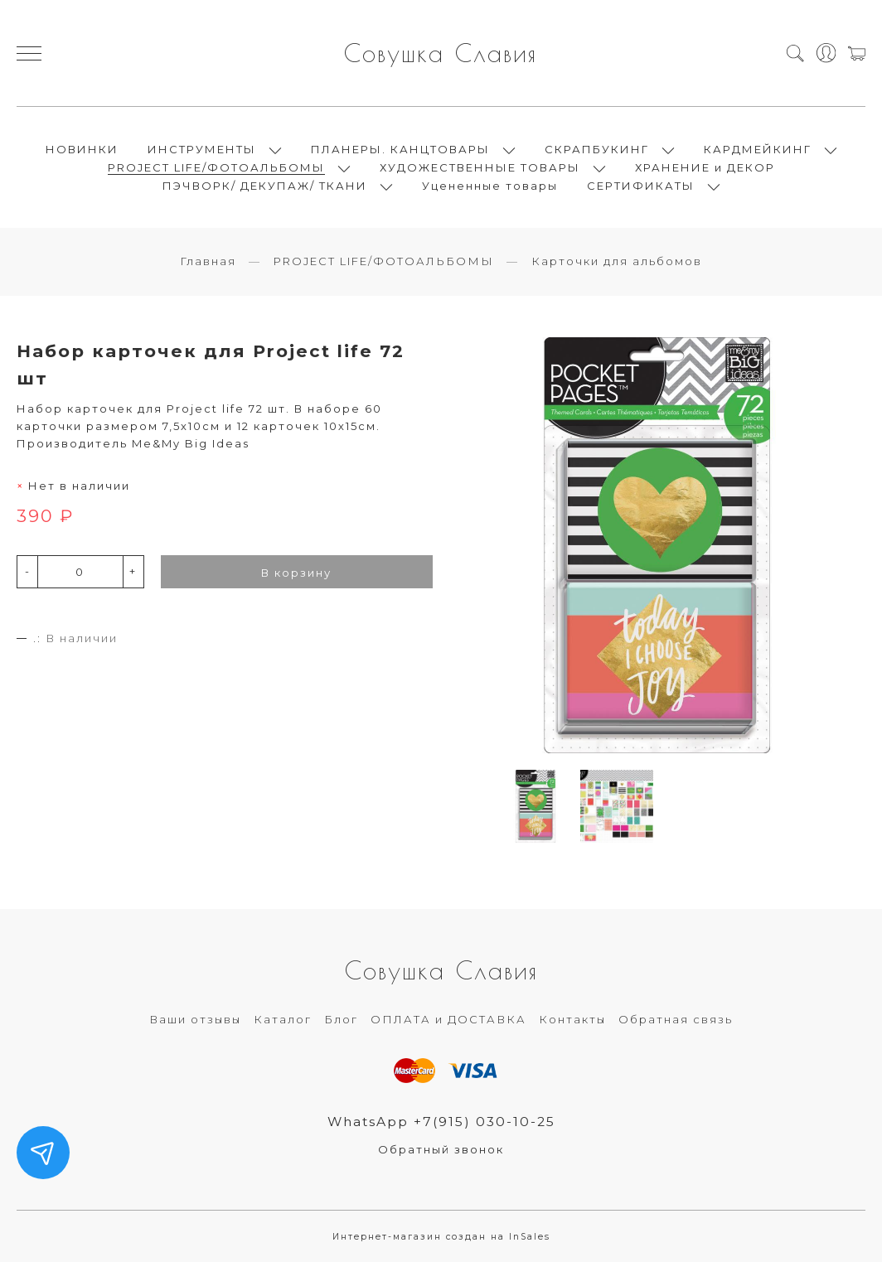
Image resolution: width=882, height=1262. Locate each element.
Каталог (283, 1019)
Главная (208, 261)
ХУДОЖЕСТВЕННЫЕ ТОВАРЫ (480, 167)
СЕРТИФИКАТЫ (641, 185)
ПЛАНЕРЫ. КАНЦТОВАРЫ (400, 149)
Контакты (572, 1019)
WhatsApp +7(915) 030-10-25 (441, 1121)
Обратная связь (675, 1019)
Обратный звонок (441, 1149)
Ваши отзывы (195, 1019)
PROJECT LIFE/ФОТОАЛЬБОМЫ (216, 167)
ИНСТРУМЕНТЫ (202, 149)
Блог (341, 1019)
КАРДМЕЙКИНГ (758, 149)
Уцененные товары (490, 185)
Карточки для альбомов (616, 261)
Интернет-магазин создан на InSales (441, 1236)
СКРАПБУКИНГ (597, 149)
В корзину (296, 572)
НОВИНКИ (82, 149)
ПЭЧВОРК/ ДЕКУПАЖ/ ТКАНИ (264, 185)
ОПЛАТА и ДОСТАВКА (448, 1019)
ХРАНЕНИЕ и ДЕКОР (705, 167)
